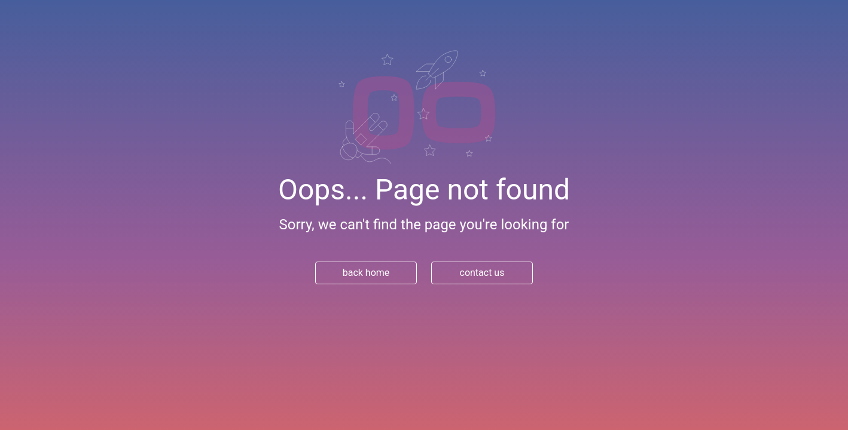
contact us (482, 272)
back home (366, 272)
